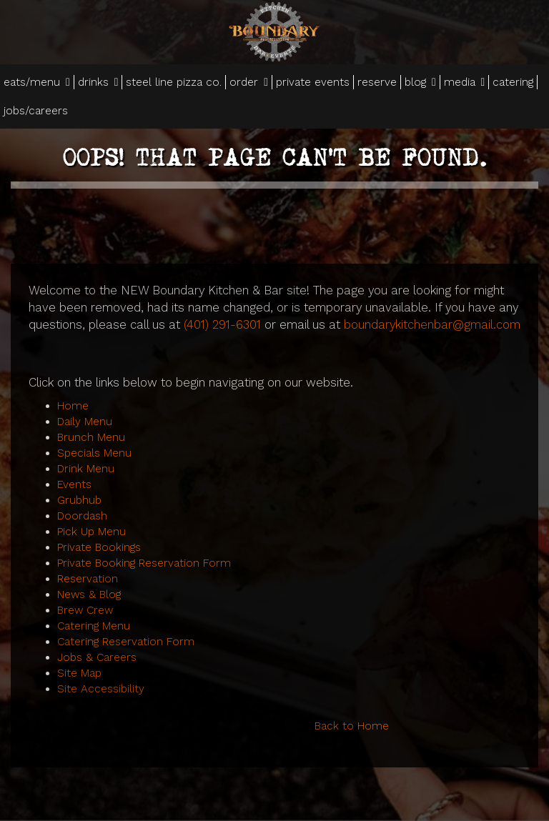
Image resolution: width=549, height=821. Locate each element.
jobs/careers (36, 110)
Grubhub (79, 500)
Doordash (82, 515)
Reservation (87, 578)
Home (73, 405)
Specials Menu (94, 453)
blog (420, 82)
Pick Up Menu (91, 531)
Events (74, 484)
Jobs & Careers (97, 657)
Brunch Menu (91, 437)
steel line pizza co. (174, 82)
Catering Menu (93, 626)
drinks (98, 82)
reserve (377, 82)
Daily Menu (84, 421)
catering (513, 82)
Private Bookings (99, 547)
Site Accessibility (100, 688)
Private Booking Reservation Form (144, 563)
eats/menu (37, 82)
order (248, 82)
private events (313, 82)
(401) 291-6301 (222, 324)
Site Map (79, 673)
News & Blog (89, 594)
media (464, 82)
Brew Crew (85, 610)
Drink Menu (85, 468)
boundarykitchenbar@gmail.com (432, 324)
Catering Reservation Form (125, 641)
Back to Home (352, 726)
